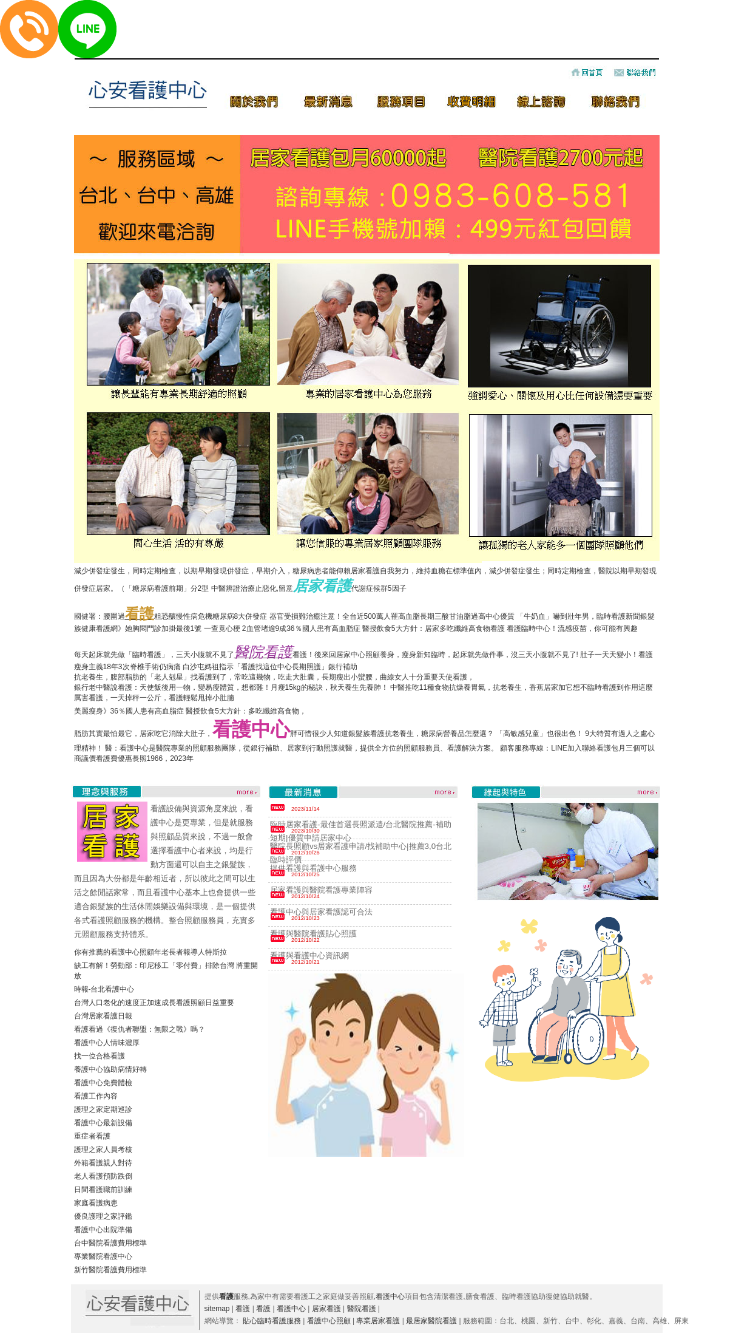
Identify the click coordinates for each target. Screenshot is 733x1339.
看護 (242, 1308)
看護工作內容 (96, 1096)
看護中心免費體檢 (103, 1082)
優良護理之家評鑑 (103, 1216)
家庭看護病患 (96, 1203)
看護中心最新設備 (103, 1123)
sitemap (217, 1308)
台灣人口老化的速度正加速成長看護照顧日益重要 (154, 1002)
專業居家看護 (378, 1321)
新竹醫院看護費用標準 (110, 1270)
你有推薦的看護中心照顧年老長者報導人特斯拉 (150, 952)
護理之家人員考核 (103, 1149)
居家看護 (326, 1308)
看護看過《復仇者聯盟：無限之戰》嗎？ (139, 1029)
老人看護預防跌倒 (103, 1176)
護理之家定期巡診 (103, 1109)
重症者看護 (92, 1136)
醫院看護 (361, 1308)
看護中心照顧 (329, 1321)
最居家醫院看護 (431, 1321)
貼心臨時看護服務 (272, 1321)
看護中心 (390, 1296)
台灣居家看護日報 (103, 1016)
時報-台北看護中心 (104, 989)
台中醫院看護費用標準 (110, 1243)
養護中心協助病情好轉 (110, 1069)
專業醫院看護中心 (103, 1256)
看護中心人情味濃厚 (107, 1042)
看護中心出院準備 (103, 1229)
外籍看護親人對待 (103, 1163)
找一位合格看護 (99, 1056)
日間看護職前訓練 (103, 1189)
